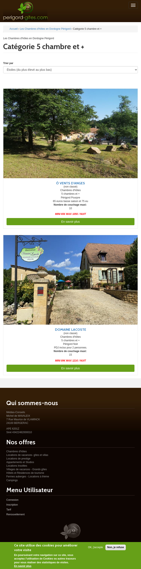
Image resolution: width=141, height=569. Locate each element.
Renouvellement (15, 514)
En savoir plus (70, 221)
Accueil (13, 28)
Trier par (8, 63)
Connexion (12, 499)
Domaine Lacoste (70, 330)
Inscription (12, 504)
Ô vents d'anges (70, 183)
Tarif (8, 509)
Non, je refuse (115, 547)
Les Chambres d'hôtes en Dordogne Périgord (45, 28)
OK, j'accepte (95, 547)
